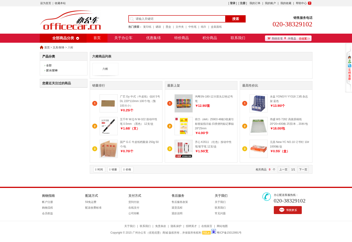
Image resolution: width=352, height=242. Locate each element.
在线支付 (133, 207)
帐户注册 (47, 202)
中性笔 (192, 26)
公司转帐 (133, 213)
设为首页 (45, 3)
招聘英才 (191, 226)
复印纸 (147, 26)
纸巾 (203, 26)
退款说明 (177, 213)
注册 (242, 3)
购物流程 (47, 207)
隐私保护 (176, 226)
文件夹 (180, 26)
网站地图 (222, 226)
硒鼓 (158, 26)
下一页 (303, 169)
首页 (97, 38)
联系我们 (238, 38)
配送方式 (91, 195)
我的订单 (255, 3)
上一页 (283, 169)
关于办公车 (123, 38)
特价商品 (181, 38)
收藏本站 (60, 3)
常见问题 (220, 213)
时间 (100, 169)
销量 (114, 169)
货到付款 (133, 202)
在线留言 (206, 226)
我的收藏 (285, 3)
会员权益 (47, 213)
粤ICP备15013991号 (229, 232)
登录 (232, 3)
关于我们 (221, 195)
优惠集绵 (153, 38)
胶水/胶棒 (52, 70)
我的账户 (270, 3)
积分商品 (209, 38)
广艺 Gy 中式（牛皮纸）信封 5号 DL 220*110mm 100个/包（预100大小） (140, 101)
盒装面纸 (216, 26)
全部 (49, 65)
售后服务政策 (180, 202)
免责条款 (160, 226)
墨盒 (168, 26)
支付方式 (134, 195)
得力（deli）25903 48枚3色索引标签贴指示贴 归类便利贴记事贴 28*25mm (214, 124)
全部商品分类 (63, 38)
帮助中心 (301, 3)
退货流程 (177, 207)
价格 (128, 169)
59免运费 (90, 202)
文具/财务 (58, 47)
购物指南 (48, 195)
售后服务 (178, 195)
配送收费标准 (93, 207)
